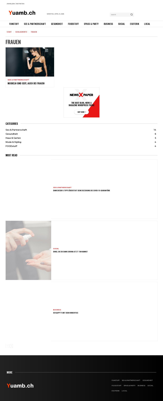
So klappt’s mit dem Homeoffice (65, 312)
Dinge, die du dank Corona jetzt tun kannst (70, 251)
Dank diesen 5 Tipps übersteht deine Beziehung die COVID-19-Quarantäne (81, 190)
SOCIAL (56, 248)
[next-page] (11, 346)
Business (57, 310)
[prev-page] (7, 346)
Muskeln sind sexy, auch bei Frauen (26, 83)
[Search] (131, 15)
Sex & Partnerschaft (18, 80)
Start (9, 31)
